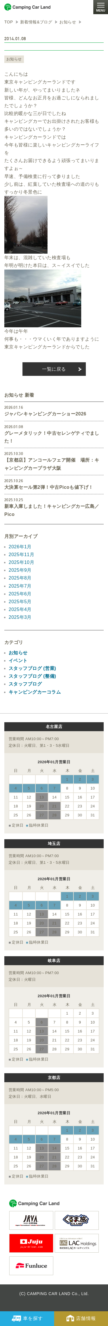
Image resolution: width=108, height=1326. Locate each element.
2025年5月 (20, 601)
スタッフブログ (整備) (32, 676)
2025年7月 (20, 586)
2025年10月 (21, 562)
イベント (18, 660)
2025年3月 (20, 617)
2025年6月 (20, 593)
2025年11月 (21, 554)
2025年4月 (20, 609)
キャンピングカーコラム (35, 692)
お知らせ (14, 59)
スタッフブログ (25, 683)
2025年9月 (20, 570)
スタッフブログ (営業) (32, 668)
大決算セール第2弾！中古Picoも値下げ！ (48, 487)
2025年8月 (20, 577)
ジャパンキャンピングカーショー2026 (45, 413)
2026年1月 (20, 546)
